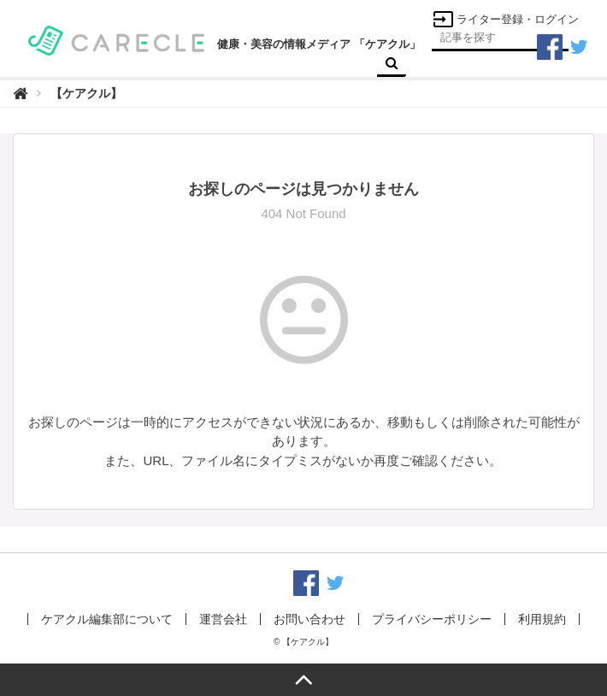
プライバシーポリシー (432, 619)
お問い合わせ (309, 619)
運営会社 (223, 619)
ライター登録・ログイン (506, 19)
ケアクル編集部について (107, 619)
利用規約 (542, 619)
